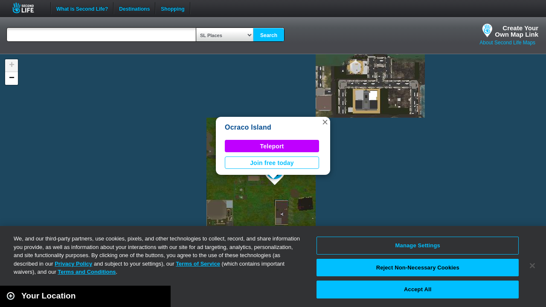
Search (268, 35)
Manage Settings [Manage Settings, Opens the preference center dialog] (417, 245)
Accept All (417, 289)
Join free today (272, 162)
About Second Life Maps (507, 43)
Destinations (134, 8)
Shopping (172, 8)
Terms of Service (198, 264)
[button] (325, 122)
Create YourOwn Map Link (516, 31)
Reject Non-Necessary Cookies (417, 267)
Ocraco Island (248, 127)
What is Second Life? (82, 8)
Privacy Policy (73, 264)
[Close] (532, 265)
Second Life (28, 8)
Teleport (272, 146)
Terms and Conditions (87, 272)
